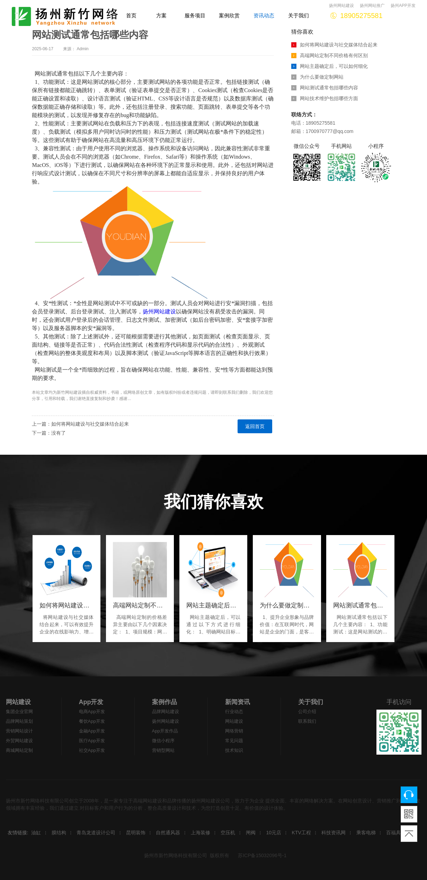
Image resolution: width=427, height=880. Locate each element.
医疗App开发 (92, 740)
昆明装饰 (135, 832)
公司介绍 (307, 711)
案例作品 (164, 702)
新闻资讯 (237, 702)
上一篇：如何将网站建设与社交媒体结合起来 (80, 424)
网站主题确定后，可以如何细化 (329, 66)
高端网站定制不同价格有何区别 (329, 55)
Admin (83, 48)
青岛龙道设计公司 (96, 832)
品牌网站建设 (165, 711)
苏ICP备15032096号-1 (262, 855)
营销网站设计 (19, 731)
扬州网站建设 (341, 5)
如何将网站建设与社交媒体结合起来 (334, 44)
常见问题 (234, 740)
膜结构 (59, 832)
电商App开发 (92, 711)
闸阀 (251, 832)
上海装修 (200, 832)
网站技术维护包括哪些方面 (324, 98)
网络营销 (234, 731)
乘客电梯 (366, 832)
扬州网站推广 (372, 5)
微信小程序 (163, 740)
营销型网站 (163, 750)
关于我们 (310, 702)
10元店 (273, 832)
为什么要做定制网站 (317, 77)
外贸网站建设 (19, 740)
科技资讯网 (333, 832)
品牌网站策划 (19, 721)
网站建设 (73, 392)
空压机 (228, 832)
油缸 (36, 832)
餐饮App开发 (92, 721)
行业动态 (234, 711)
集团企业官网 (19, 711)
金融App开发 (92, 731)
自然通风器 (168, 832)
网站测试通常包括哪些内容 (324, 87)
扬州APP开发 (403, 5)
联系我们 (307, 721)
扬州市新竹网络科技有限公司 (175, 855)
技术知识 (234, 750)
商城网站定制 (19, 750)
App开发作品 (165, 731)
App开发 (91, 702)
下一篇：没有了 (49, 433)
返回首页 (255, 426)
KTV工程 (301, 832)
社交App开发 (92, 750)
